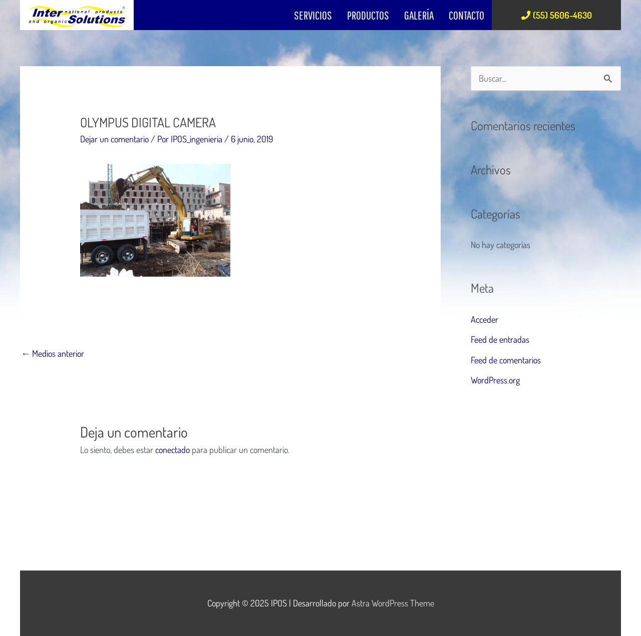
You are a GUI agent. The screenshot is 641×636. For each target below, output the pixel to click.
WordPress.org (495, 379)
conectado (172, 449)
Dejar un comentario (114, 138)
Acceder (484, 319)
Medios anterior (52, 353)
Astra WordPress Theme (393, 602)
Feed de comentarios (506, 359)
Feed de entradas (500, 339)
